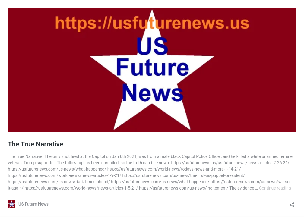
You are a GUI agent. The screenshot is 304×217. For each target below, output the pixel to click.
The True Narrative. (36, 144)
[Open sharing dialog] (292, 202)
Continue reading (275, 188)
